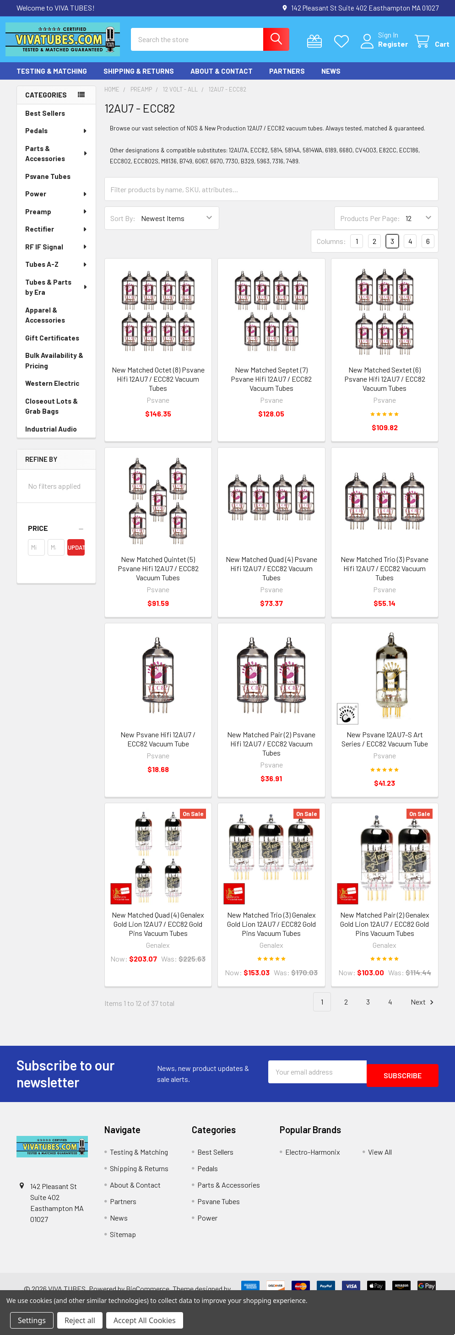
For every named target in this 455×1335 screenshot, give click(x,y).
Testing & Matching (51, 79)
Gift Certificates (52, 346)
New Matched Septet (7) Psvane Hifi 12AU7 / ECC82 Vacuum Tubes (271, 386)
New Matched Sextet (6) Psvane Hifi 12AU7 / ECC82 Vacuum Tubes (384, 386)
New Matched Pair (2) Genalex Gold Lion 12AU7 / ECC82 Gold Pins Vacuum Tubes (384, 932)
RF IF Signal (56, 255)
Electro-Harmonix (312, 1160)
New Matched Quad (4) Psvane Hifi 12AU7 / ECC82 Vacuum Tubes (271, 576)
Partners (287, 79)
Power (56, 202)
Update (76, 555)
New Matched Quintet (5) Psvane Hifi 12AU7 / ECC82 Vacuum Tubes (158, 576)
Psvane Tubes (47, 184)
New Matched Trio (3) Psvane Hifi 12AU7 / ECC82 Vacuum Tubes (384, 576)
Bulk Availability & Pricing (54, 368)
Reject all (80, 1320)
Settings (32, 1320)
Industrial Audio (51, 437)
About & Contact (221, 79)
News (331, 79)
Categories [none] (46, 103)
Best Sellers (45, 121)
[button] (56, 536)
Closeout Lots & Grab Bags (51, 414)
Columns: (331, 249)
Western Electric (52, 391)
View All (380, 1160)
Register (382, 49)
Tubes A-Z (56, 272)
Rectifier (56, 237)
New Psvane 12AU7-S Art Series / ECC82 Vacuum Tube (384, 747)
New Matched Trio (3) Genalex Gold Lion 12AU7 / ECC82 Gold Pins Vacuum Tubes (271, 932)
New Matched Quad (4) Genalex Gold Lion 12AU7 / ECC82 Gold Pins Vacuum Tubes (158, 932)
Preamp (56, 220)
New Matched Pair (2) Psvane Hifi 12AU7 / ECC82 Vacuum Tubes (271, 751)
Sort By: (122, 226)
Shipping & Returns (138, 79)
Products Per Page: (370, 226)
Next (423, 1010)
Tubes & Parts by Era (56, 295)
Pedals (56, 139)
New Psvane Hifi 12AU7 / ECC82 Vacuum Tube (157, 747)
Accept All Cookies (145, 1320)
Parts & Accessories (56, 161)
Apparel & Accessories (45, 323)
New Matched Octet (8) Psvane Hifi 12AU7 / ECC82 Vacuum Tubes (158, 386)
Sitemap (123, 1242)
